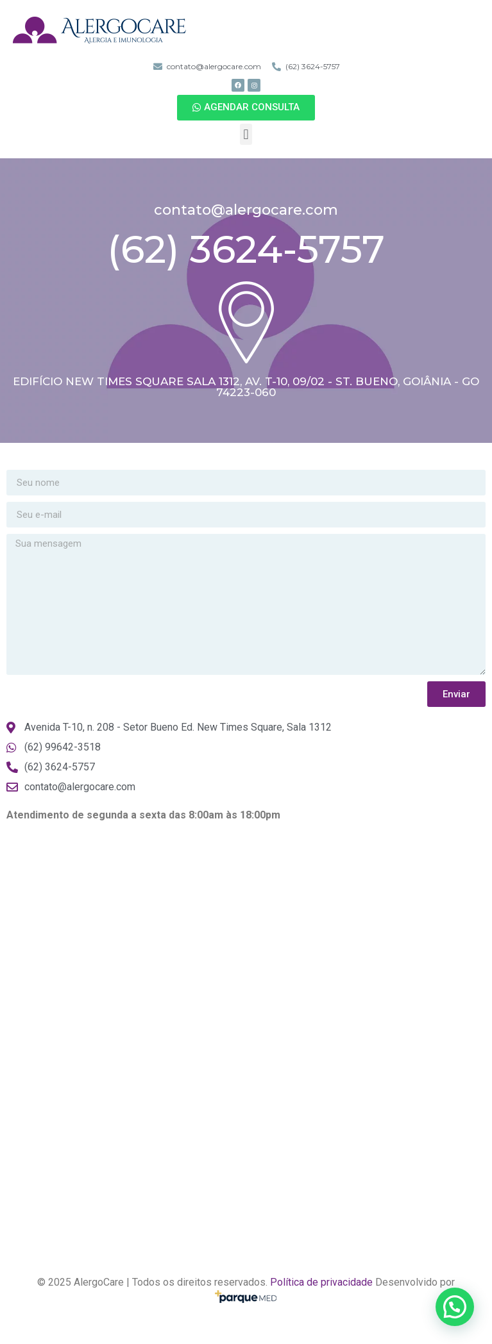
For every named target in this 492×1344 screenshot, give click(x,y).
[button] (246, 107)
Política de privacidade (321, 1282)
